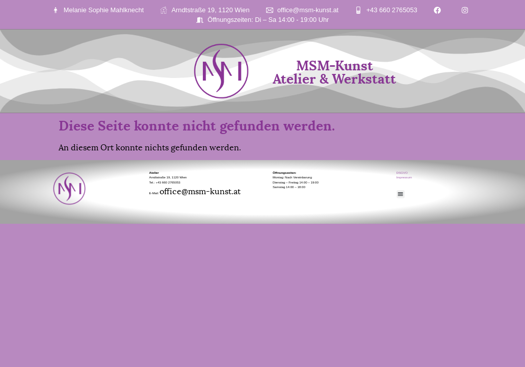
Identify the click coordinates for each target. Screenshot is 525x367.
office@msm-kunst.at (200, 190)
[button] (401, 194)
